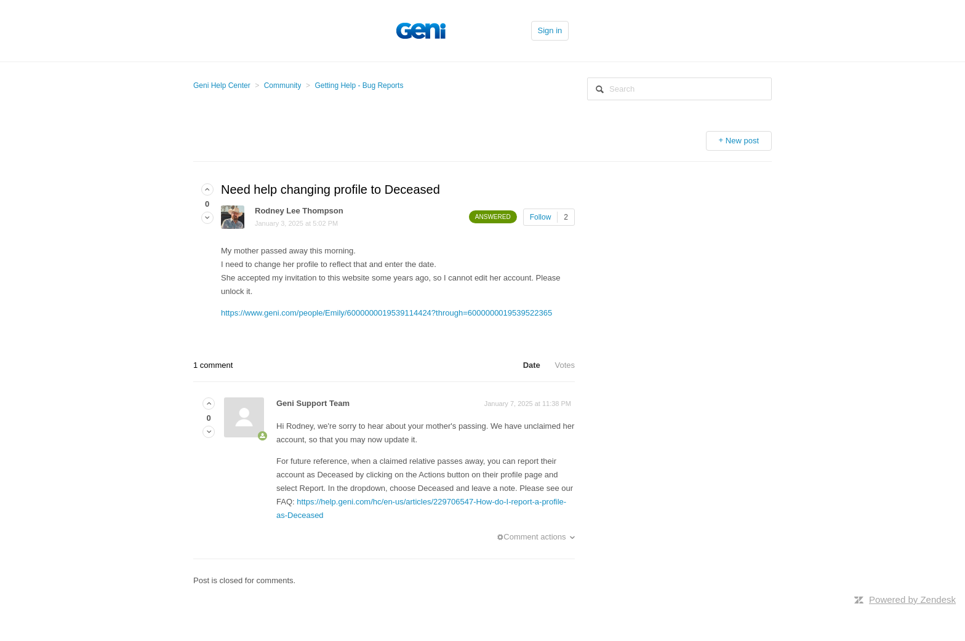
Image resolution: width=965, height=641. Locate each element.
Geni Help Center (221, 85)
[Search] (679, 89)
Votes (565, 365)
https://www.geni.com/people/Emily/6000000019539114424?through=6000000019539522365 (386, 312)
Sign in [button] (550, 30)
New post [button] (742, 140)
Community (283, 85)
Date (531, 365)
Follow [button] (540, 217)
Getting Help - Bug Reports (358, 85)
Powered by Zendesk (912, 599)
